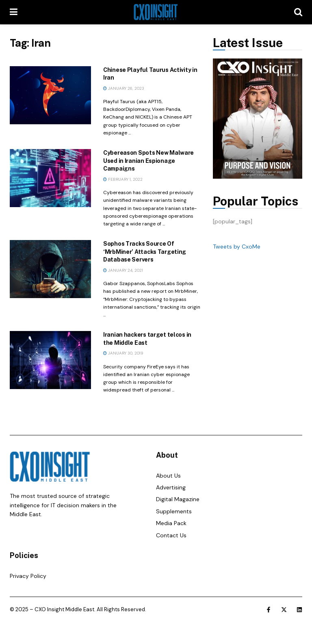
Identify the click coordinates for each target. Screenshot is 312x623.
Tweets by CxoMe (236, 246)
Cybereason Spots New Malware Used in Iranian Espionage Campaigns (148, 160)
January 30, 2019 (123, 353)
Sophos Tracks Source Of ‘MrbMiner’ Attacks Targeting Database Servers (144, 251)
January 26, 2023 (123, 88)
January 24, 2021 (123, 270)
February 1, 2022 (123, 179)
